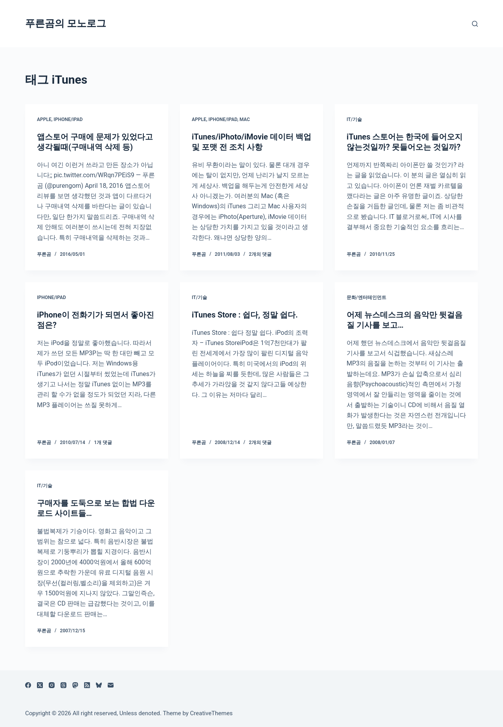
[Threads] (63, 685)
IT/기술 (354, 119)
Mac (244, 119)
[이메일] (111, 685)
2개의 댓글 (260, 254)
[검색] (475, 24)
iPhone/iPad (68, 119)
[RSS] (87, 685)
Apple (44, 119)
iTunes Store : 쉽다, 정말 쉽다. (245, 314)
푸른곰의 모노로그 (65, 23)
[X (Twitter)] (40, 685)
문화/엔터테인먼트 (366, 297)
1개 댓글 (103, 442)
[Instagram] (52, 685)
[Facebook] (28, 685)
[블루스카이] (99, 685)
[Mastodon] (75, 685)
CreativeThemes (211, 713)
